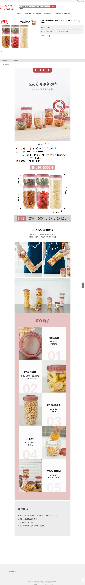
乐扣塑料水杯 (27, 13)
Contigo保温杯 (47, 13)
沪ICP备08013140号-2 (36, 584)
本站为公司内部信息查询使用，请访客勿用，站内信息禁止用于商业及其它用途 (42, 581)
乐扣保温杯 (19, 13)
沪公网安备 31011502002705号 (47, 584)
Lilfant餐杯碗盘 (57, 13)
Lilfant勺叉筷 (67, 13)
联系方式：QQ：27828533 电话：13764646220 (43, 582)
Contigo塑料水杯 (37, 13)
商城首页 (2, 1)
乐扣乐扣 (47, 35)
